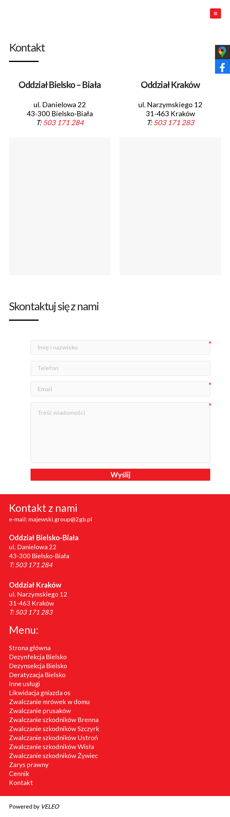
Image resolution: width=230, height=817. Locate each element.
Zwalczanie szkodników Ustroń (53, 738)
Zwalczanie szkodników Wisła (51, 747)
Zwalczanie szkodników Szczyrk (54, 729)
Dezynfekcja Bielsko (38, 657)
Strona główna (30, 648)
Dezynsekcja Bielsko (38, 666)
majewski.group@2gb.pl (60, 519)
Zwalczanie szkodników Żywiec (53, 755)
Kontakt (21, 782)
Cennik (19, 773)
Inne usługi (24, 684)
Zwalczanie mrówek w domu (49, 702)
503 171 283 (173, 122)
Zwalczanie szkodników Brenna (54, 720)
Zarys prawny (29, 764)
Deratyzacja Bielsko (37, 675)
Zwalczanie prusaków (40, 711)
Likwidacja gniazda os (39, 693)
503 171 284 (63, 122)
